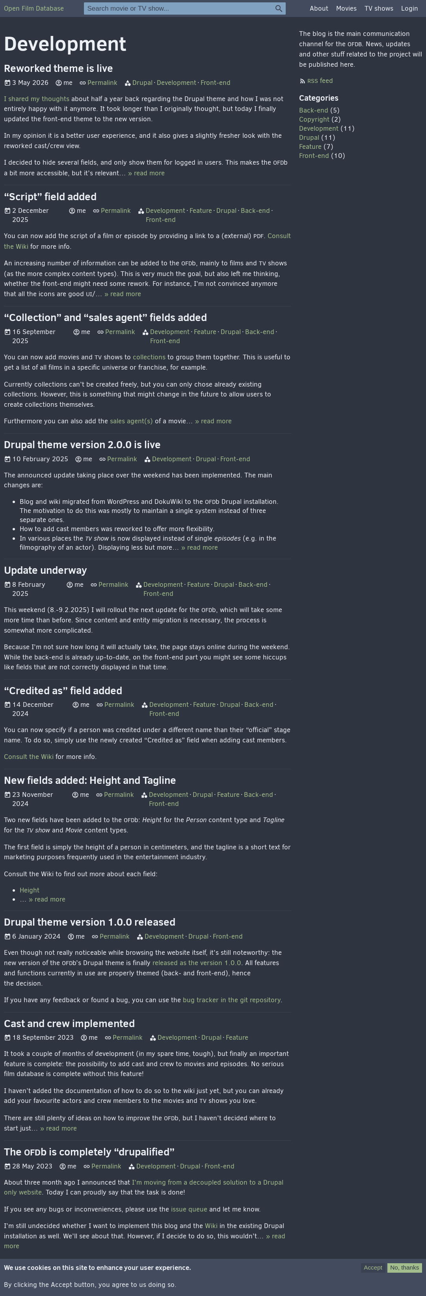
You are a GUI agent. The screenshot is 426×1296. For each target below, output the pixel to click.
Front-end (216, 82)
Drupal (142, 82)
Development (176, 82)
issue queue (189, 1209)
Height (29, 890)
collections (149, 357)
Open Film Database (34, 8)
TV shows (379, 8)
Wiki (211, 1225)
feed (320, 80)
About (319, 8)
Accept (373, 1271)
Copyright (314, 119)
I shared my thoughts (36, 98)
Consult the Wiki (29, 756)
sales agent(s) (131, 421)
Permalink (102, 82)
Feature (201, 210)
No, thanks (404, 1271)
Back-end (255, 210)
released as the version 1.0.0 (197, 962)
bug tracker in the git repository (232, 1000)
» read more (146, 173)
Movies (346, 8)
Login (409, 8)
